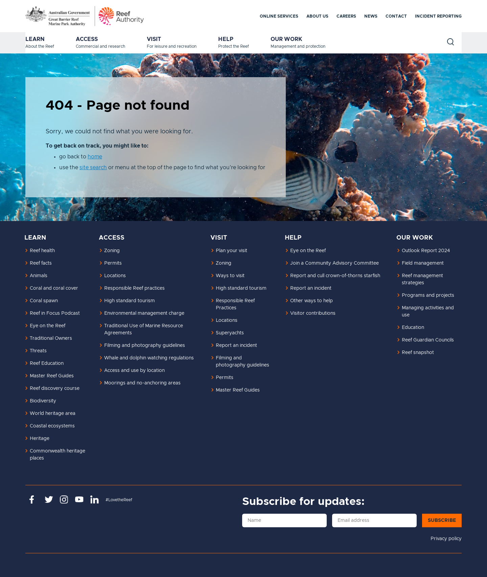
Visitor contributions (312, 313)
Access (87, 39)
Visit (154, 39)
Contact (396, 16)
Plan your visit (231, 250)
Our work (286, 39)
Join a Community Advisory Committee (334, 263)
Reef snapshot (418, 352)
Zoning (112, 250)
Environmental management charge (144, 313)
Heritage (39, 438)
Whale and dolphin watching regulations (149, 358)
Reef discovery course (54, 388)
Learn (35, 39)
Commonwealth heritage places (57, 455)
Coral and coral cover (54, 288)
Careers (346, 16)
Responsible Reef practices (134, 288)
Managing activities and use (428, 311)
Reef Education (47, 363)
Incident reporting (438, 16)
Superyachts (230, 333)
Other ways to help (311, 300)
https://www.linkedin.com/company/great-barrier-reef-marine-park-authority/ (94, 499)
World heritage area (52, 413)
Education (413, 327)
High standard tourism (129, 300)
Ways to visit (230, 275)
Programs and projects (428, 295)
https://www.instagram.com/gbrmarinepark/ (64, 499)
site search (93, 167)
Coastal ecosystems (52, 426)
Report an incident (236, 345)
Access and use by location (134, 370)
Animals (38, 275)
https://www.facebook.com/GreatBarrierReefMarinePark (33, 499)
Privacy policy (446, 538)
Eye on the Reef (47, 326)
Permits (113, 263)
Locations (115, 275)
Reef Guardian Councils (428, 340)
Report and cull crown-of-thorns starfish (335, 275)
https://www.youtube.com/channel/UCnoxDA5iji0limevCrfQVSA (79, 499)
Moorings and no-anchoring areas (142, 383)
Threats (38, 351)
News (370, 16)
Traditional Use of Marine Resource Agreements (143, 329)
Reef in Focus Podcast (55, 313)
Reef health (42, 250)
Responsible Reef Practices (235, 304)
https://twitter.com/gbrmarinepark (49, 499)
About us (317, 16)
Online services (279, 16)
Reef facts (41, 263)
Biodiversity (43, 401)
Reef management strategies (422, 279)
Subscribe (442, 520)
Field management (423, 263)
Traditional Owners (51, 338)
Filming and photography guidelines (144, 345)
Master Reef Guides (52, 376)
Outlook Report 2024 (426, 250)
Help (225, 39)
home (95, 156)
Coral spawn (44, 300)
